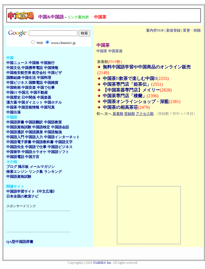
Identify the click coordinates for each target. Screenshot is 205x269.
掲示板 (23, 167)
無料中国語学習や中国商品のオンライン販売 (147, 67)
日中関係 (28, 97)
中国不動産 (39, 92)
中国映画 (13, 87)
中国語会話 (60, 127)
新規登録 (173, 30)
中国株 (34, 63)
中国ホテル (53, 102)
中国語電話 (15, 157)
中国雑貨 (51, 83)
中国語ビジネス (60, 147)
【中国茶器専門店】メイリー (131, 90)
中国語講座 (34, 132)
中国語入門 (15, 137)
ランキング (53, 172)
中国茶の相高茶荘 (120, 107)
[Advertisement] (38, 221)
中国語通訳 (15, 132)
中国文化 (13, 68)
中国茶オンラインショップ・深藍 (136, 101)
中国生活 (28, 78)
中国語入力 (34, 137)
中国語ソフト (58, 152)
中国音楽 (28, 87)
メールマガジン (42, 167)
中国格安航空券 (18, 73)
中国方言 (32, 157)
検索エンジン (17, 172)
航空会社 (39, 73)
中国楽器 (44, 97)
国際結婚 (13, 78)
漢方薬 (11, 102)
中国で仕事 (46, 87)
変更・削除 (192, 30)
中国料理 (44, 78)
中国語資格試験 (18, 127)
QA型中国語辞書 (19, 242)
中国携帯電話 (32, 68)
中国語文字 (64, 142)
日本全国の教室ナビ (22, 196)
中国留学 (13, 152)
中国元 (23, 92)
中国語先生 (15, 147)
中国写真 (47, 107)
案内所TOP (155, 30)
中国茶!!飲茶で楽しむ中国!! (130, 78)
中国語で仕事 (35, 147)
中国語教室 (53, 122)
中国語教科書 (43, 142)
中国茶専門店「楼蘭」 (125, 95)
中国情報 (51, 68)
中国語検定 (41, 127)
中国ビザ (55, 73)
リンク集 (36, 172)
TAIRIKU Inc (102, 263)
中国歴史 (13, 97)
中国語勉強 (53, 132)
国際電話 (36, 83)
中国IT (11, 92)
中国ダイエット (30, 102)
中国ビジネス (17, 83)
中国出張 (13, 112)
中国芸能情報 (28, 107)
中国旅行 (47, 63)
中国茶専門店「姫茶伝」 (127, 84)
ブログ (11, 167)
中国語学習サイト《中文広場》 (31, 191)
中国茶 (11, 107)
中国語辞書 (15, 122)
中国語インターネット (62, 137)
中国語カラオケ (33, 152)
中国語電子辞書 (18, 142)
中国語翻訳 (34, 122)
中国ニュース (17, 63)
